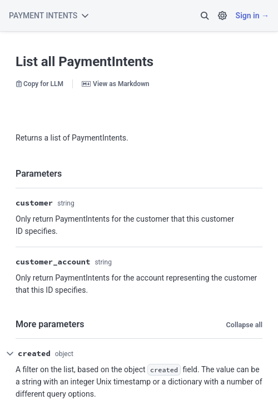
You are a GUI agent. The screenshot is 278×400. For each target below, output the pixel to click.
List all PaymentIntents (84, 61)
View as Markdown (115, 83)
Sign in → (252, 15)
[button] (204, 15)
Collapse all (244, 325)
